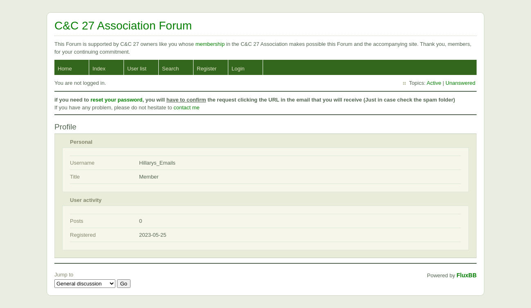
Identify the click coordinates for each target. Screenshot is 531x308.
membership (211, 44)
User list (136, 69)
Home (65, 69)
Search (170, 69)
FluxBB (467, 275)
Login (238, 69)
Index (99, 69)
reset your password (116, 100)
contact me (186, 107)
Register (206, 69)
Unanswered (460, 83)
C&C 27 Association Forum (123, 25)
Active (434, 83)
